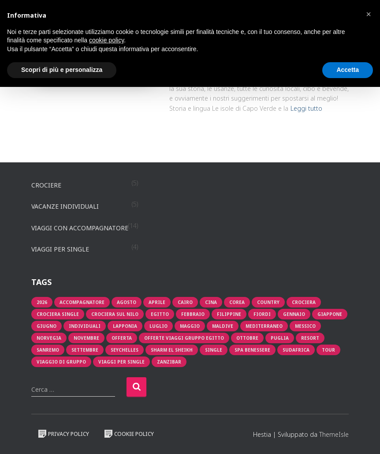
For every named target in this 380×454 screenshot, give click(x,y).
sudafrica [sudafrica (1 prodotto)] (296, 350)
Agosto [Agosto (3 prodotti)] (126, 302)
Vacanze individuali (65, 206)
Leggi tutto (306, 108)
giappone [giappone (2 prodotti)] (329, 314)
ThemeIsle (334, 434)
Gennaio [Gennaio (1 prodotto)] (294, 314)
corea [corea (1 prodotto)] (237, 302)
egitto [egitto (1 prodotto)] (160, 314)
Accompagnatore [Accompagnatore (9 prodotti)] (82, 302)
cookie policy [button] (106, 40)
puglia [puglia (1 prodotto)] (280, 338)
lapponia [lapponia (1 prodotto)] (125, 326)
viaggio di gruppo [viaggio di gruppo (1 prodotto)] (61, 362)
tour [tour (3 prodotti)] (328, 350)
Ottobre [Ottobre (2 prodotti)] (247, 338)
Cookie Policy (129, 433)
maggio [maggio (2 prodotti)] (190, 326)
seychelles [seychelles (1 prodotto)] (124, 350)
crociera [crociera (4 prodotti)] (304, 302)
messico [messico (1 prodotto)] (305, 326)
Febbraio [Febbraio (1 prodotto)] (193, 314)
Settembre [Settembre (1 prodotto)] (84, 350)
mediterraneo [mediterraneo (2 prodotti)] (264, 326)
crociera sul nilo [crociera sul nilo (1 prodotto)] (114, 314)
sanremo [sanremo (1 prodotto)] (48, 350)
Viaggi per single (60, 249)
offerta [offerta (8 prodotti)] (122, 338)
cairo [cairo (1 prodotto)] (185, 302)
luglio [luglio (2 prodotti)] (158, 326)
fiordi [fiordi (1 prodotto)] (262, 314)
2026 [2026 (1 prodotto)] (42, 302)
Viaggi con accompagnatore (79, 228)
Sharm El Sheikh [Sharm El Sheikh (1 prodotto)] (172, 350)
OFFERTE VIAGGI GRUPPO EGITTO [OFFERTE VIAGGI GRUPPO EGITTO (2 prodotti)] (184, 338)
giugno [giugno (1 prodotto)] (46, 326)
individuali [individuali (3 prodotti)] (85, 326)
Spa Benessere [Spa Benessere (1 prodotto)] (252, 350)
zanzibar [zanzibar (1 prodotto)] (169, 362)
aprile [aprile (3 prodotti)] (157, 302)
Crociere (46, 185)
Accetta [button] (347, 69)
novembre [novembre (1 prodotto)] (86, 338)
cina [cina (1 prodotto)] (211, 302)
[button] (368, 14)
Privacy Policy (63, 433)
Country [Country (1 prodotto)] (268, 302)
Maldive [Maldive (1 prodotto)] (222, 326)
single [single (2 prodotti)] (213, 350)
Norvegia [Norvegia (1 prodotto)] (49, 338)
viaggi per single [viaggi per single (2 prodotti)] (121, 362)
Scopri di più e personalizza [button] (61, 69)
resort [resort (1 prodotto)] (310, 338)
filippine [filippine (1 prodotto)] (229, 314)
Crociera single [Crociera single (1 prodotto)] (58, 314)
